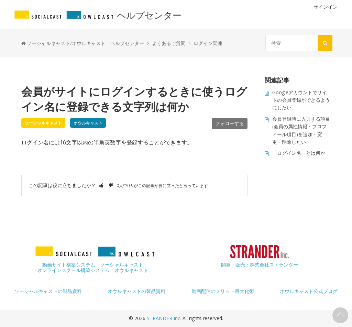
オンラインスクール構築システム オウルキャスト (92, 270)
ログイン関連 (208, 43)
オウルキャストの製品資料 (136, 291)
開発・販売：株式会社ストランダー (259, 264)
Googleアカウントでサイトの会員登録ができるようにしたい (301, 100)
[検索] (297, 43)
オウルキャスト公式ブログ (309, 291)
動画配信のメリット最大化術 (222, 291)
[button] (101, 185)
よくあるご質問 (169, 43)
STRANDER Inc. (165, 318)
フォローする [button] (229, 123)
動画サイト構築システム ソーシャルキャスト (92, 264)
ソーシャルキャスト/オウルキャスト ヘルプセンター (85, 43)
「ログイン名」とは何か (298, 153)
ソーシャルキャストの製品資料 (48, 291)
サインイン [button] (326, 6)
